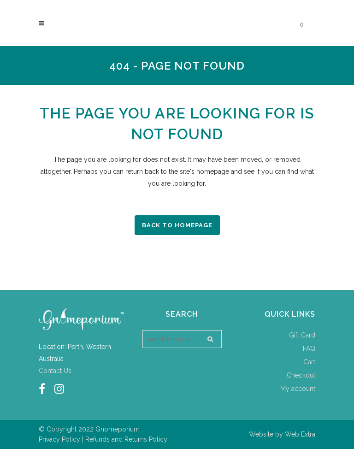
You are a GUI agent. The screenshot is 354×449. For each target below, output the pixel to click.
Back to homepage (177, 225)
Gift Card (302, 335)
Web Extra (300, 434)
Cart (309, 362)
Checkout (301, 375)
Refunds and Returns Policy (126, 439)
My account (297, 388)
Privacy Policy (59, 439)
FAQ (309, 348)
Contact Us (55, 370)
